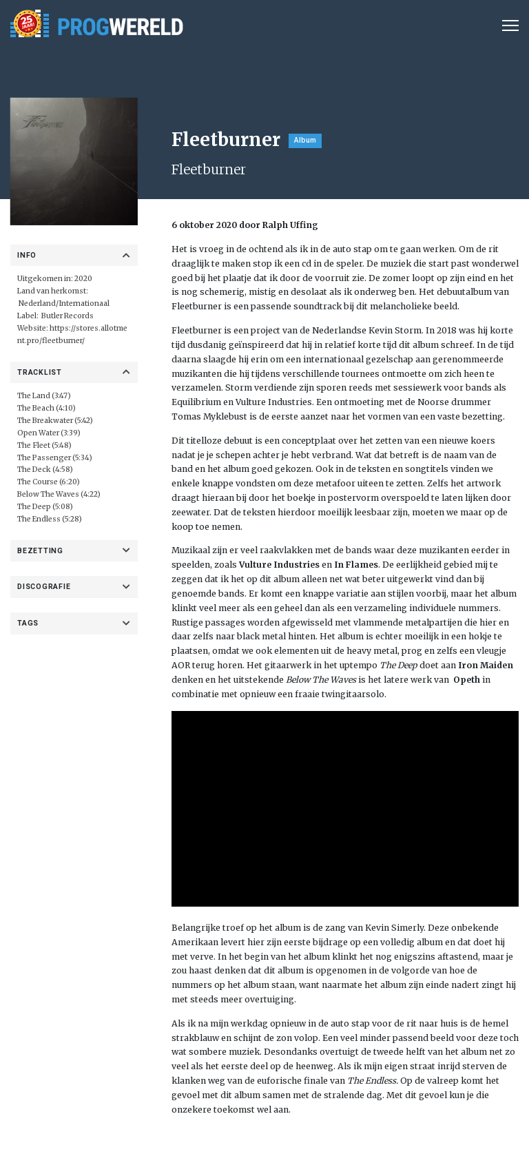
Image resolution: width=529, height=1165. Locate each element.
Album (305, 140)
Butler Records (67, 315)
